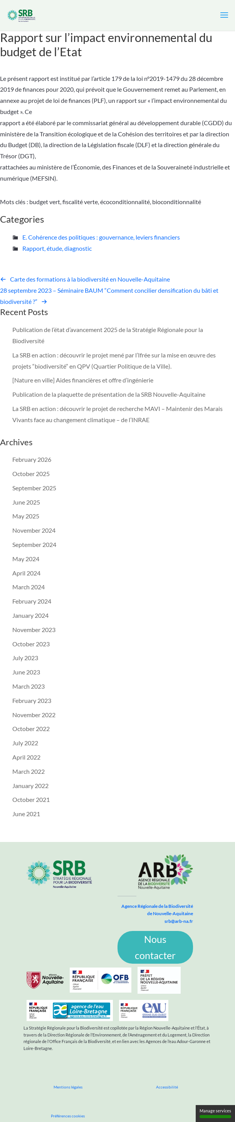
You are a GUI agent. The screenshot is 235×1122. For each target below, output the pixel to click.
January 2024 (30, 615)
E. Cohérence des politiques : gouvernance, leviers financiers (101, 237)
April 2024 (26, 573)
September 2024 (34, 544)
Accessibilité (167, 1087)
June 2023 (26, 672)
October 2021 (31, 799)
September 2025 (34, 487)
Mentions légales (68, 1087)
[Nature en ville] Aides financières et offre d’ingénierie (82, 380)
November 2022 (33, 714)
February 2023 (31, 700)
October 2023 (31, 643)
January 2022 (30, 785)
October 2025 (31, 473)
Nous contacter (155, 947)
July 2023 (25, 657)
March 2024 (28, 586)
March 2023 (28, 686)
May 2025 (25, 516)
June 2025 (26, 502)
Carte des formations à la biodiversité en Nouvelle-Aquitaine (90, 279)
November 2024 (33, 530)
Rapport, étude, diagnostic (57, 248)
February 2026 (31, 459)
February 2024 (31, 601)
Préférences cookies (68, 1116)
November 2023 (33, 629)
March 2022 (28, 771)
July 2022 (25, 742)
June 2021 (26, 813)
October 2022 (31, 728)
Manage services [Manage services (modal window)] (215, 1113)
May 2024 (25, 558)
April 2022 (26, 757)
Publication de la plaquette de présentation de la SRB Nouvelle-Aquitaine (108, 394)
